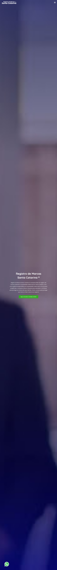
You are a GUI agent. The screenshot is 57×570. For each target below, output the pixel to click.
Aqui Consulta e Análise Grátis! (28, 297)
